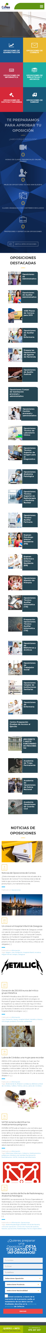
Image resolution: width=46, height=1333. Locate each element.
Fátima (19, 1086)
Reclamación (31, 1155)
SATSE (15, 1157)
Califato (14, 1086)
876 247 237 (34, 1330)
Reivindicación (7, 1157)
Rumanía (20, 1021)
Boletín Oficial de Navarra (30, 1224)
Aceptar (39, 8)
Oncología (5, 1021)
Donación (9, 1019)
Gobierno (25, 1153)
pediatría (13, 1021)
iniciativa (38, 952)
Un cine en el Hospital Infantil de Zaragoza (22, 926)
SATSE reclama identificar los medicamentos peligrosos (16, 1123)
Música (39, 1019)
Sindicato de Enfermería (27, 1157)
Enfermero (18, 1153)
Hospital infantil (28, 952)
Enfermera (9, 1153)
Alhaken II (20, 1084)
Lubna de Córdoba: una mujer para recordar (23, 1057)
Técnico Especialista (34, 1228)
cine (13, 952)
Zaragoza (21, 954)
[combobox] (23, 1278)
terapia (14, 954)
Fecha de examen (32, 1226)
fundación (18, 952)
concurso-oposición (9, 1226)
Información (15, 950)
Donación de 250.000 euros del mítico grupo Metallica (20, 991)
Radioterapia (21, 1228)
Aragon (8, 952)
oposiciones (12, 1228)
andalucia (27, 1084)
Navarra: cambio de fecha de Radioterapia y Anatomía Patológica (23, 1194)
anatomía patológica (13, 1224)
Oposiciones (16, 890)
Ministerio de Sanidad (17, 1155)
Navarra (4, 1228)
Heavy (15, 1019)
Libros (25, 1086)
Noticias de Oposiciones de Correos (19, 873)
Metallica (33, 1019)
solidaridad (28, 1021)
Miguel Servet (7, 954)
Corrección (21, 1226)
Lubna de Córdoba (34, 1086)
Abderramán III (11, 1084)
